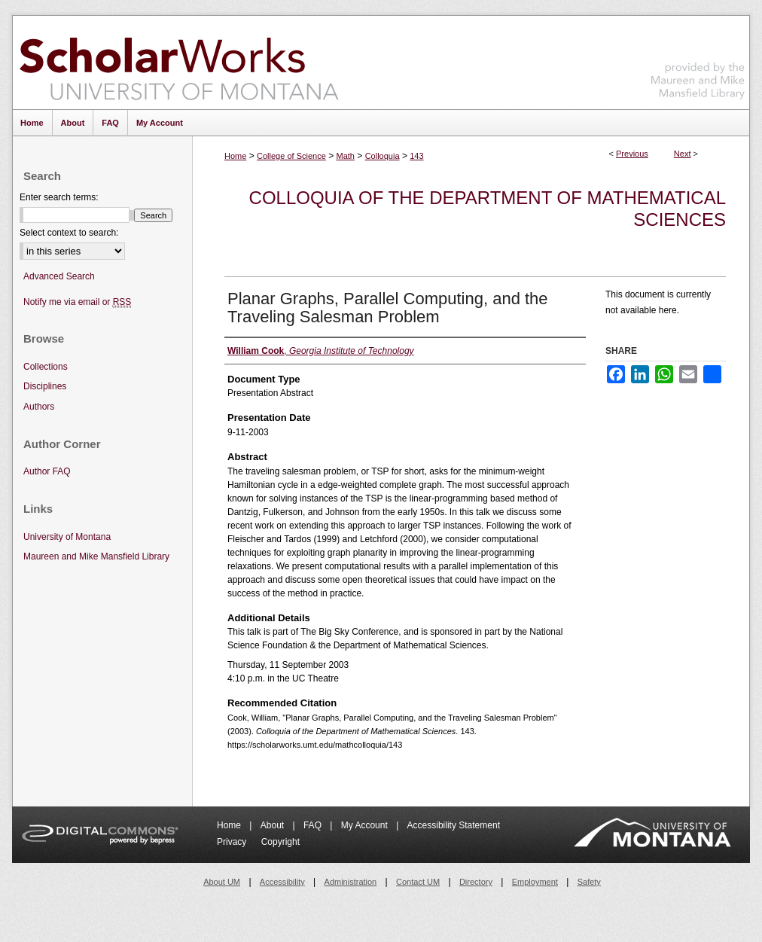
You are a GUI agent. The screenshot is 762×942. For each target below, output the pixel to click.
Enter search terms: (59, 197)
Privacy (233, 842)
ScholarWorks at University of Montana (179, 62)
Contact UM (418, 881)
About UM (221, 881)
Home (235, 155)
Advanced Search (59, 276)
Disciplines (44, 386)
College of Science (291, 155)
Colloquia (382, 155)
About (274, 825)
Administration (351, 881)
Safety (589, 881)
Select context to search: (69, 232)
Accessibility (282, 881)
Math (345, 155)
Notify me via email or (77, 302)
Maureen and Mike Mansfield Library (698, 60)
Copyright (280, 842)
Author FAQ (47, 471)
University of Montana (67, 537)
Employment (535, 881)
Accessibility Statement (453, 825)
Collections (45, 366)
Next (682, 153)
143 (416, 155)
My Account (365, 825)
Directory (475, 881)
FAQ (313, 825)
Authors (38, 406)
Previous (632, 153)
